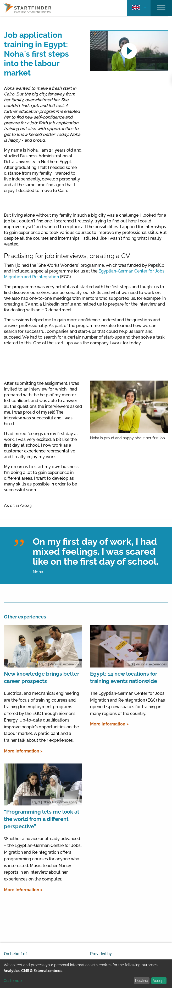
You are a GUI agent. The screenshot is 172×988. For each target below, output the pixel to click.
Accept (159, 981)
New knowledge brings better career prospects (41, 677)
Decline (141, 981)
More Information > (23, 751)
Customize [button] (13, 981)
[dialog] (86, 973)
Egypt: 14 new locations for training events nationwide (123, 677)
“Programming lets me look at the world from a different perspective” (41, 819)
